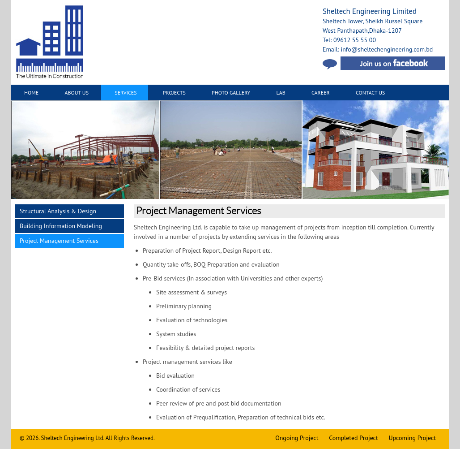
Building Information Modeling (61, 226)
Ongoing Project (296, 438)
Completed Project (353, 438)
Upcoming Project (412, 438)
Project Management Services (59, 241)
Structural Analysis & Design (58, 211)
